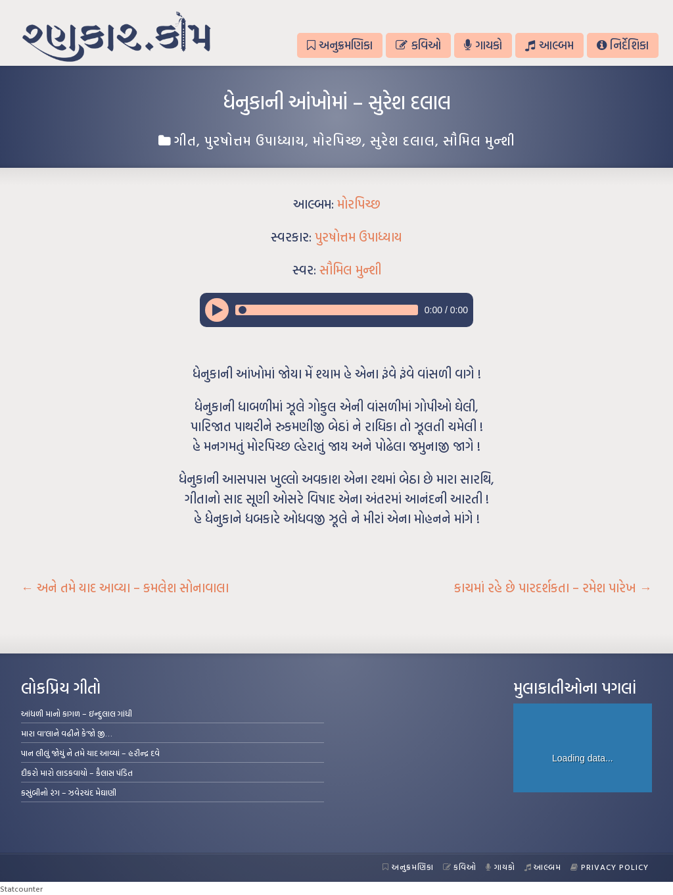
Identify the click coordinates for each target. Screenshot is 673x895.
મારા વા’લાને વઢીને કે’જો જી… (66, 733)
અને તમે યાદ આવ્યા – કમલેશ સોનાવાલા (125, 587)
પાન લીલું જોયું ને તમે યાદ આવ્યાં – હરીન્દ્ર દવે (90, 753)
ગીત (185, 140)
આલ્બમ (549, 45)
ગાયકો (483, 45)
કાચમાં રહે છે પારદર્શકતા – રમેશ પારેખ (553, 587)
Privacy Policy (609, 867)
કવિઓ (418, 45)
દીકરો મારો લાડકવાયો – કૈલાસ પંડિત (77, 773)
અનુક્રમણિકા (340, 45)
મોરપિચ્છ (337, 140)
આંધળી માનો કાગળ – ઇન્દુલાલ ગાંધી (76, 713)
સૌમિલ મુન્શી (479, 140)
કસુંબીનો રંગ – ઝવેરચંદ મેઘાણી (68, 792)
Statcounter (21, 888)
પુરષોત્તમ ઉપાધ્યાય (254, 140)
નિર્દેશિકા (623, 45)
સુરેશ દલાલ (402, 140)
